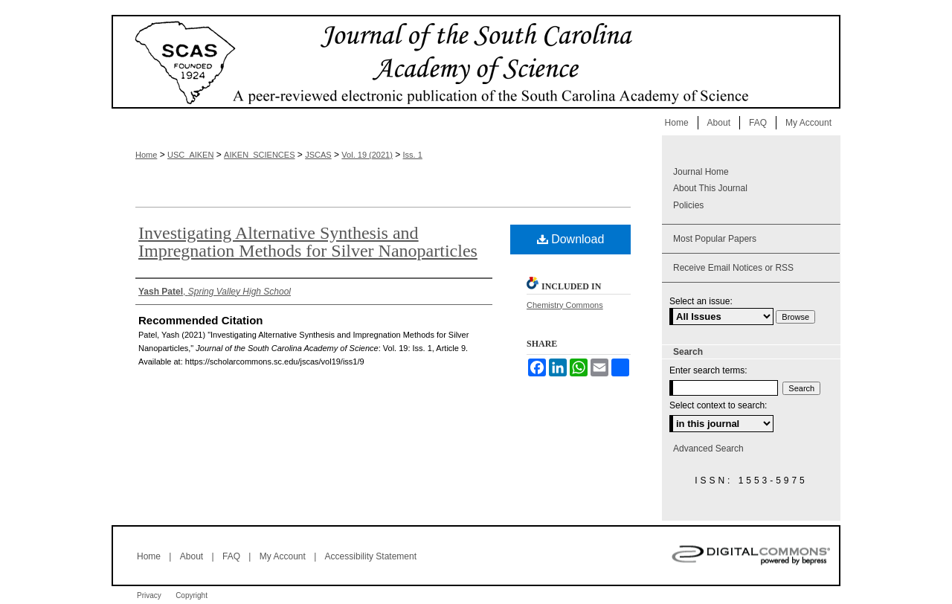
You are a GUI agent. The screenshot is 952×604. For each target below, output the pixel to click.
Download (571, 239)
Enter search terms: (708, 370)
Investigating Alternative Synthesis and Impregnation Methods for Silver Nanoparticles (307, 241)
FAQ (231, 556)
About (191, 556)
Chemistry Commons (565, 305)
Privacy (149, 595)
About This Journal (710, 188)
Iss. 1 (412, 154)
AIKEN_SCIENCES (259, 154)
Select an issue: (701, 301)
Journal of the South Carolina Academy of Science (476, 62)
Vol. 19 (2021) (367, 154)
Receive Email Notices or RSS (733, 268)
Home (146, 154)
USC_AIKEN (190, 154)
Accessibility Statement (370, 556)
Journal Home (701, 172)
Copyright (192, 595)
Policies (688, 205)
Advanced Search (708, 448)
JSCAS (318, 154)
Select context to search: (718, 405)
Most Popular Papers (714, 239)
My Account (283, 556)
